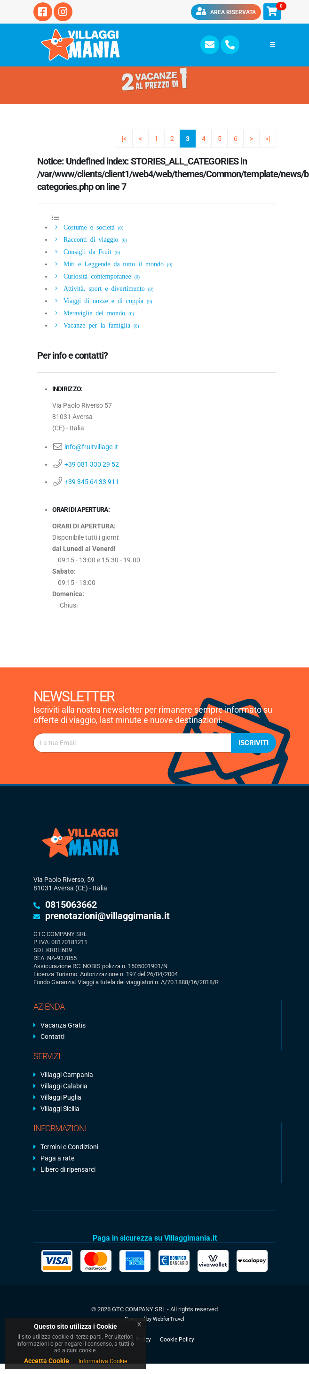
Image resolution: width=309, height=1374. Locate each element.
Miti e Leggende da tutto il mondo (112, 263)
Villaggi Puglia (60, 1097)
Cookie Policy (177, 1339)
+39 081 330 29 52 (91, 464)
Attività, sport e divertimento (103, 288)
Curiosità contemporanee (96, 275)
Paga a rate (57, 1158)
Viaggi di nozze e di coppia (102, 300)
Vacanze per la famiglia (95, 324)
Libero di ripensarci (67, 1169)
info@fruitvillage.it (91, 447)
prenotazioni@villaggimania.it (107, 915)
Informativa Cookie (103, 1361)
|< (124, 138)
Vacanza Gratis (63, 1025)
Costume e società (88, 226)
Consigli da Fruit (86, 251)
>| (267, 138)
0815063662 (71, 904)
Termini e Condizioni (69, 1147)
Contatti (52, 1036)
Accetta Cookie (46, 1361)
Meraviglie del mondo (93, 312)
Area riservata (226, 11)
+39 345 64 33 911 (91, 481)
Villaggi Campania (66, 1074)
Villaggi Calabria (63, 1086)
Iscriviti (253, 743)
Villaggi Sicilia (59, 1108)
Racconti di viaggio (89, 239)
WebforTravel (168, 1319)
